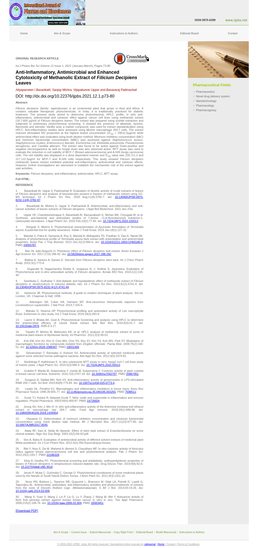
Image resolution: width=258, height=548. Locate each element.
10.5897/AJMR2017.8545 (32, 424)
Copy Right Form (123, 532)
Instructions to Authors (124, 33)
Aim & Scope (62, 33)
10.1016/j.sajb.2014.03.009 (33, 490)
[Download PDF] (27, 511)
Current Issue (79, 532)
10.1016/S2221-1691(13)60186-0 (122, 242)
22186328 (53, 454)
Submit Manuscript (100, 532)
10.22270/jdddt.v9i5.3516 (37, 466)
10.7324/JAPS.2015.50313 (103, 364)
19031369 (73, 347)
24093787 (30, 245)
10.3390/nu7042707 (104, 373)
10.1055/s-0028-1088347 (41, 347)
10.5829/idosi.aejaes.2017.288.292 (89, 254)
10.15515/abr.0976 (27, 326)
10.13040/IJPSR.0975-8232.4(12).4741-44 (42, 287)
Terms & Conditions (188, 544)
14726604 (93, 400)
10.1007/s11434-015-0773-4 (96, 382)
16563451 (97, 502)
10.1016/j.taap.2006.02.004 (64, 502)
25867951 (132, 373)
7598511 (130, 391)
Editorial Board (189, 33)
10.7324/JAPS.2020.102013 (120, 221)
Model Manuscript (166, 532)
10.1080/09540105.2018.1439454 (37, 412)
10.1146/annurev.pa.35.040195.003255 (91, 391)
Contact (233, 33)
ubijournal (149, 544)
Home (24, 33)
